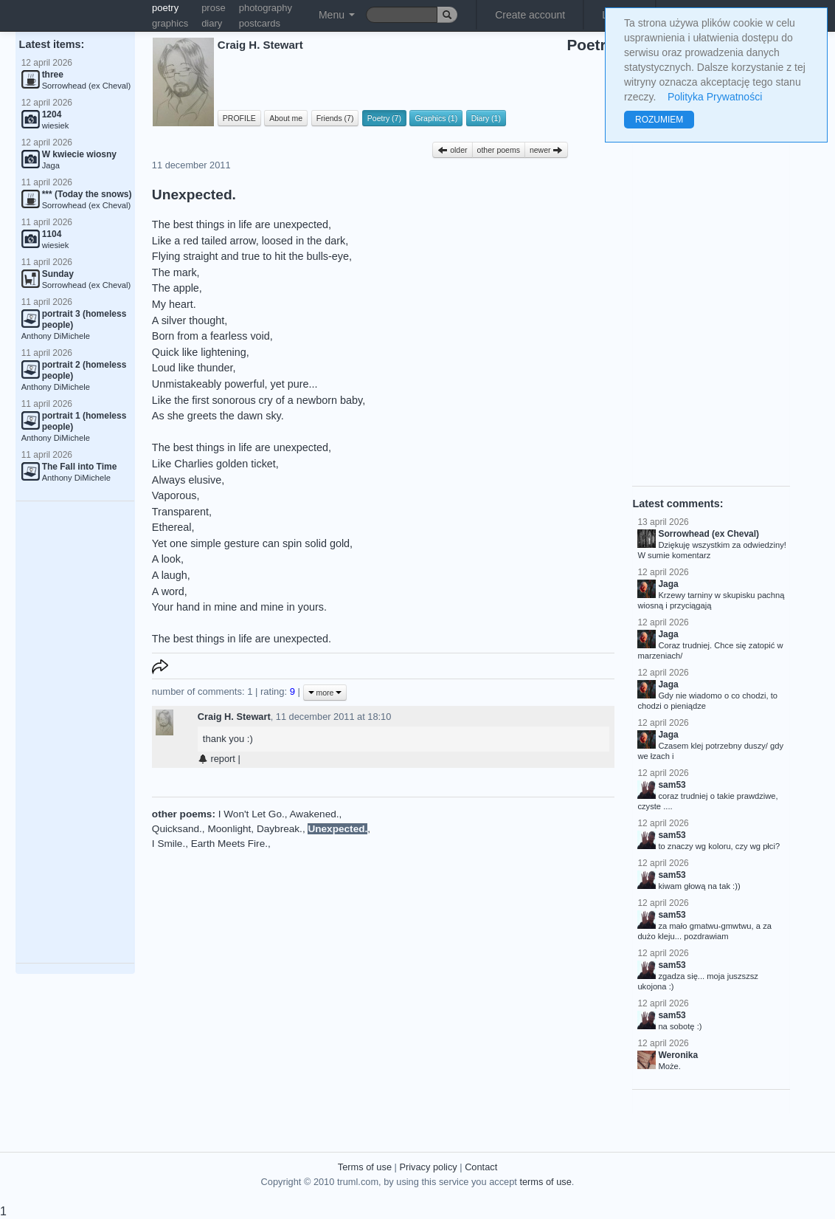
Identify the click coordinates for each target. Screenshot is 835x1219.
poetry (165, 7)
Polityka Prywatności (715, 97)
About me (285, 118)
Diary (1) (486, 118)
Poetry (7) (384, 118)
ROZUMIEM (659, 119)
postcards (259, 23)
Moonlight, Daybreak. (254, 828)
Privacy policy (428, 1166)
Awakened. (314, 814)
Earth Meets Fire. (229, 843)
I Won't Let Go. (251, 814)
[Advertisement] (75, 732)
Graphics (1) (436, 118)
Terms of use (365, 1166)
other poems (498, 149)
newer (547, 150)
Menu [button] (337, 15)
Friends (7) (335, 118)
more (325, 692)
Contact (481, 1166)
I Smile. (168, 843)
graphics (170, 23)
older (452, 150)
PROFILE (239, 118)
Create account (530, 15)
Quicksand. (177, 828)
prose (213, 7)
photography (265, 7)
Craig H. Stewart (234, 716)
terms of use (545, 1181)
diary (211, 23)
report (216, 758)
